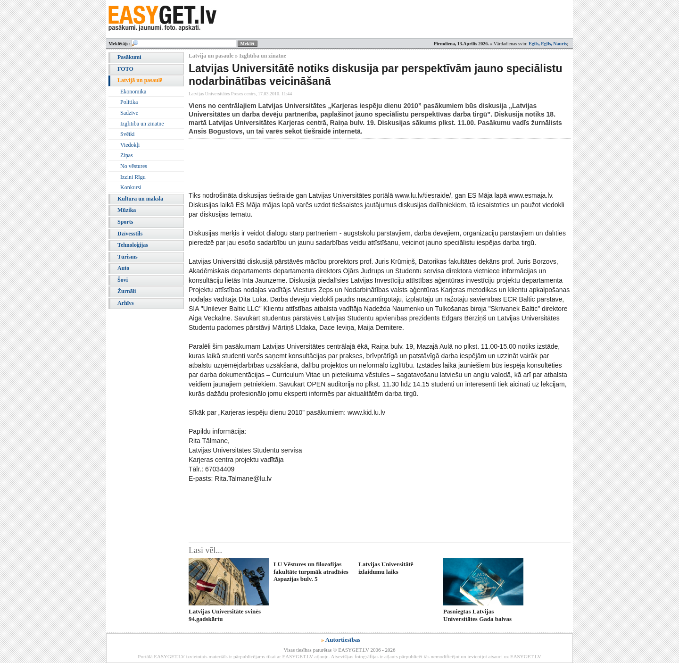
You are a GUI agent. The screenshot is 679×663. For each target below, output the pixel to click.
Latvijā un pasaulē (139, 80)
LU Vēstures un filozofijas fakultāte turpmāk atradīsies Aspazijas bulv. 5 (310, 571)
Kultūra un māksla (140, 198)
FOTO (125, 69)
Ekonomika (133, 91)
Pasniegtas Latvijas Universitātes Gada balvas (477, 615)
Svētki (127, 134)
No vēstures (133, 166)
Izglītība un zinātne (142, 123)
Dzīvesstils (129, 233)
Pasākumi (129, 57)
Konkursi (130, 187)
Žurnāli (126, 291)
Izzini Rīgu (133, 177)
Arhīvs (125, 303)
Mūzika (126, 210)
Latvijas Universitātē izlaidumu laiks (386, 568)
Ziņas (126, 155)
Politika (129, 102)
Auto (123, 268)
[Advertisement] (360, 164)
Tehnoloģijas (132, 245)
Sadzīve (129, 112)
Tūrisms (127, 256)
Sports (125, 221)
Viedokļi (130, 145)
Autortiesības (342, 639)
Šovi (122, 280)
